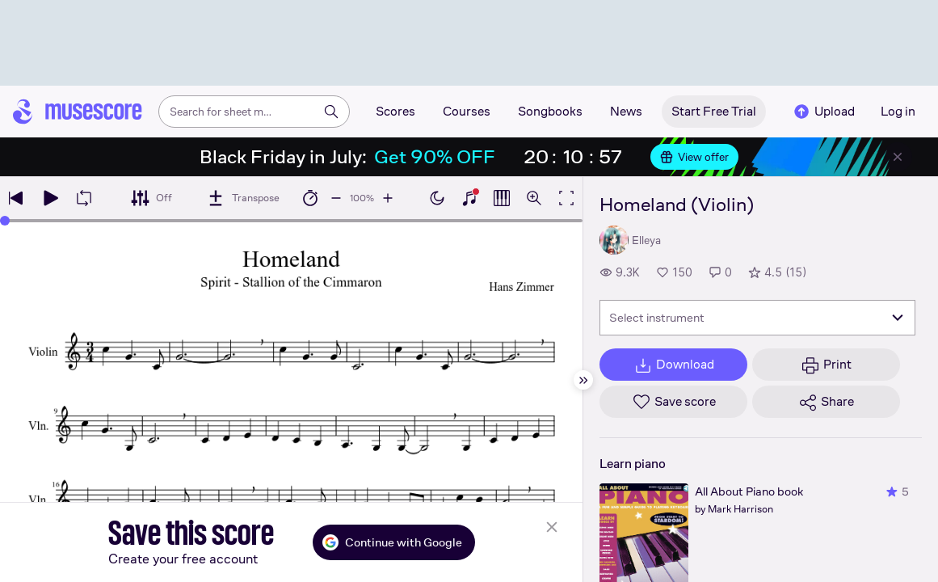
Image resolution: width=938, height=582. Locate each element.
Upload (823, 111)
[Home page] (77, 111)
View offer (694, 156)
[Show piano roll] (502, 198)
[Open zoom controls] (534, 198)
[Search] (331, 111)
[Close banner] (897, 156)
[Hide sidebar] (583, 380)
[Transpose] (243, 198)
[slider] (5, 221)
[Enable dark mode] (437, 198)
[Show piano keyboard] (469, 198)
